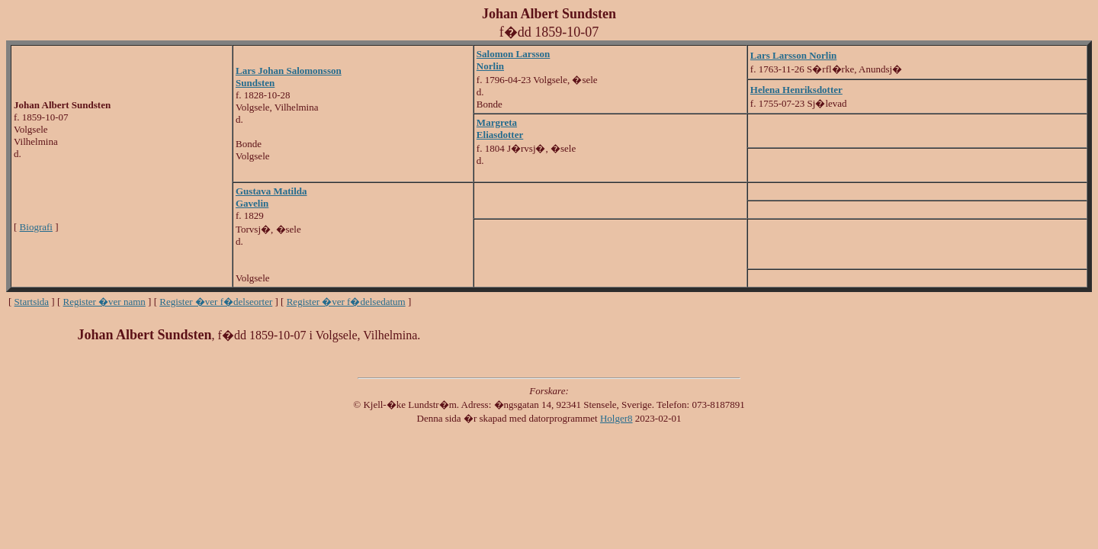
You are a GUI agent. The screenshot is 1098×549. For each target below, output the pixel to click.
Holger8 (616, 418)
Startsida (32, 301)
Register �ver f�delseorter (215, 301)
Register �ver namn (104, 301)
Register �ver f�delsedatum (346, 301)
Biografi (36, 227)
